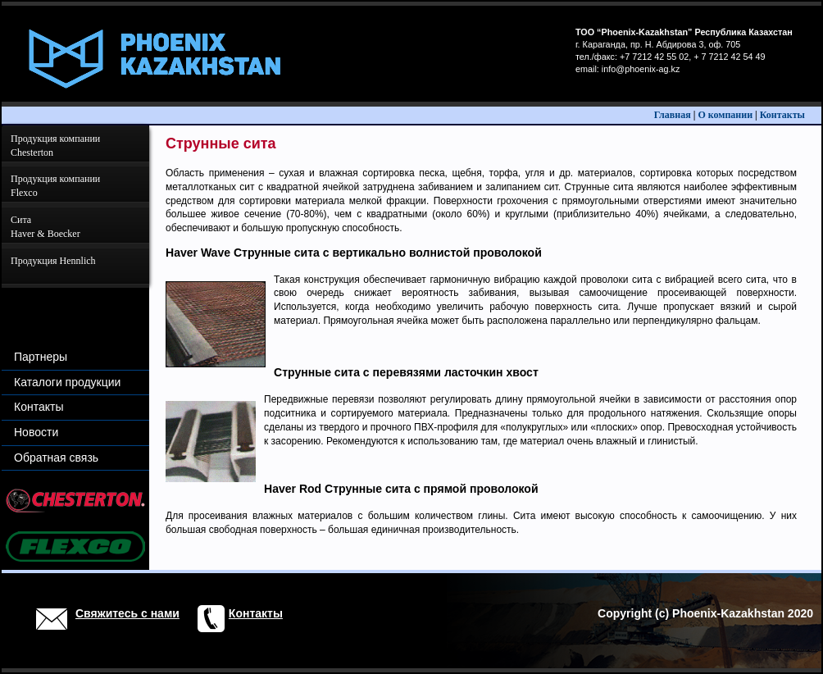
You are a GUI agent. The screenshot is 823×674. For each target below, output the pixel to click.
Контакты (782, 115)
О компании (725, 115)
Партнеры (40, 356)
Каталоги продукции (67, 382)
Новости (36, 432)
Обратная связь (56, 457)
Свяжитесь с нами (127, 613)
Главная (672, 115)
